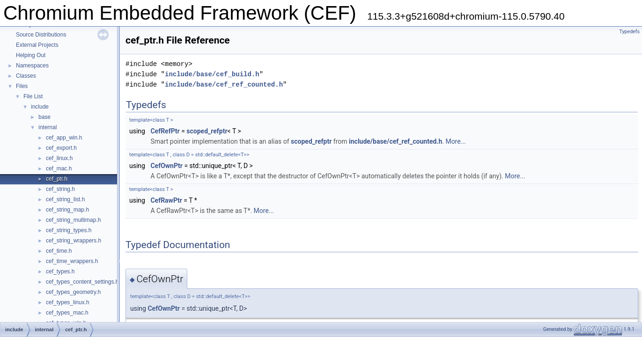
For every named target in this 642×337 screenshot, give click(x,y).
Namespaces (32, 65)
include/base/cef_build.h (212, 74)
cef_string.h (60, 189)
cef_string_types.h (68, 230)
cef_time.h (59, 251)
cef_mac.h (59, 168)
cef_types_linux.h (67, 302)
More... (455, 141)
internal (47, 127)
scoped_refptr (206, 131)
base (44, 117)
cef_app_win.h (64, 137)
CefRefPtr (164, 131)
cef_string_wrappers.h (73, 240)
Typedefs (629, 32)
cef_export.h (61, 148)
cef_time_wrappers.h (72, 261)
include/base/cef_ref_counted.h (224, 84)
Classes (26, 76)
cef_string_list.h (65, 199)
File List (33, 96)
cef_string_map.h (67, 209)
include (40, 106)
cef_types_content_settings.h (82, 281)
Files (22, 86)
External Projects (37, 45)
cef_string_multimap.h (73, 220)
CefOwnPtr (166, 165)
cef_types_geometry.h (73, 292)
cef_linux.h (59, 158)
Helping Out (30, 55)
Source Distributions (41, 34)
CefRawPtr (166, 200)
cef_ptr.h (56, 179)
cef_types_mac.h (67, 312)
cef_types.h (60, 271)
